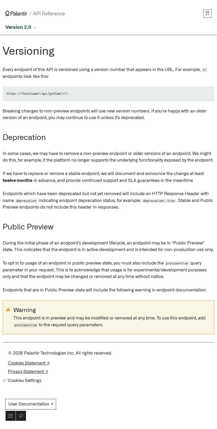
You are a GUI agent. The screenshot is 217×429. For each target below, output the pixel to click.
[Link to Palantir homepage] (16, 13)
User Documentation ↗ (30, 404)
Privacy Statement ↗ (28, 372)
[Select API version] (21, 27)
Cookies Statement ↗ (28, 363)
